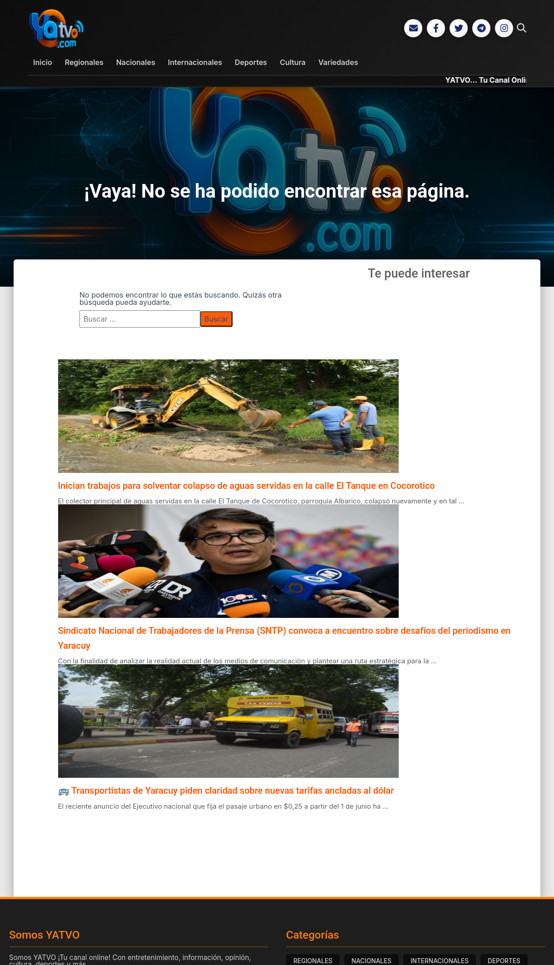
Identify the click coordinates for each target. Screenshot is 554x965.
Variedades (338, 62)
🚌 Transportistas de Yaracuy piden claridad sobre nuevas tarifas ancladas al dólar (226, 790)
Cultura (293, 62)
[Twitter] (459, 28)
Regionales (84, 62)
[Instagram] (504, 28)
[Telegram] (481, 28)
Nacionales (135, 62)
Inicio (42, 62)
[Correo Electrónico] (413, 28)
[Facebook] (436, 28)
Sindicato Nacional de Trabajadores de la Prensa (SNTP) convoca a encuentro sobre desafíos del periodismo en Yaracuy (284, 638)
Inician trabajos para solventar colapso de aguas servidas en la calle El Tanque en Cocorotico (246, 485)
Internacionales (195, 62)
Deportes (251, 62)
